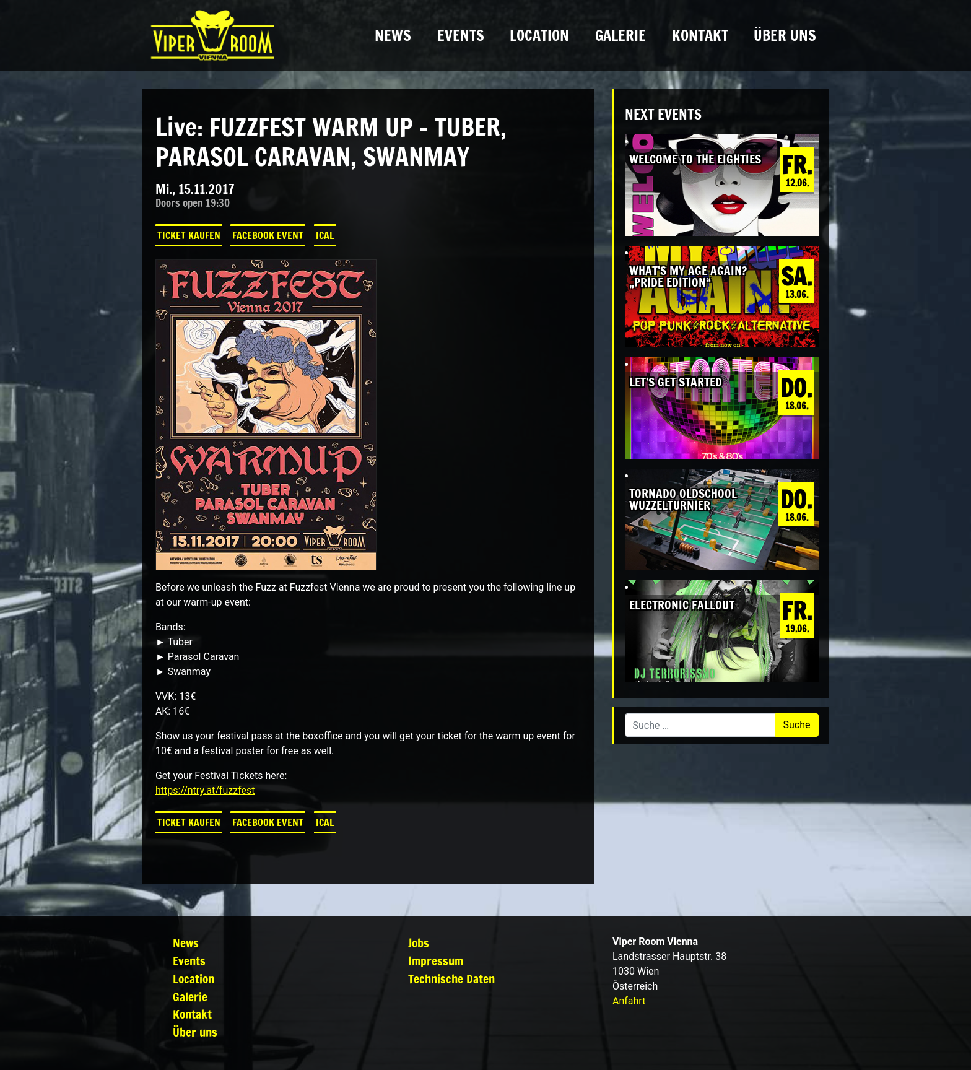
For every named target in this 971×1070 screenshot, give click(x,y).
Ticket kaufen (188, 235)
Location (539, 35)
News (393, 35)
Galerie (620, 35)
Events (460, 35)
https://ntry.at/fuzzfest (205, 790)
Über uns (785, 35)
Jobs (418, 942)
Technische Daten (451, 978)
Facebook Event (267, 235)
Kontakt (700, 35)
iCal (325, 235)
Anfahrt (628, 1001)
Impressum (435, 960)
